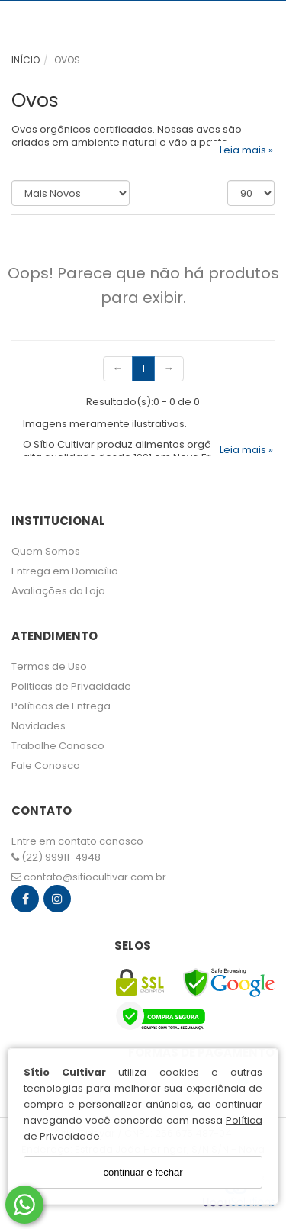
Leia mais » (246, 149)
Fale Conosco (45, 765)
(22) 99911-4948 (56, 857)
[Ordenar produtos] (70, 193)
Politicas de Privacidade (71, 686)
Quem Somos (45, 551)
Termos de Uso (49, 666)
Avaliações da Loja (58, 591)
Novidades (38, 726)
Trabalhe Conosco (57, 745)
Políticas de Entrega (61, 706)
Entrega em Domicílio (64, 571)
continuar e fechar (142, 1172)
